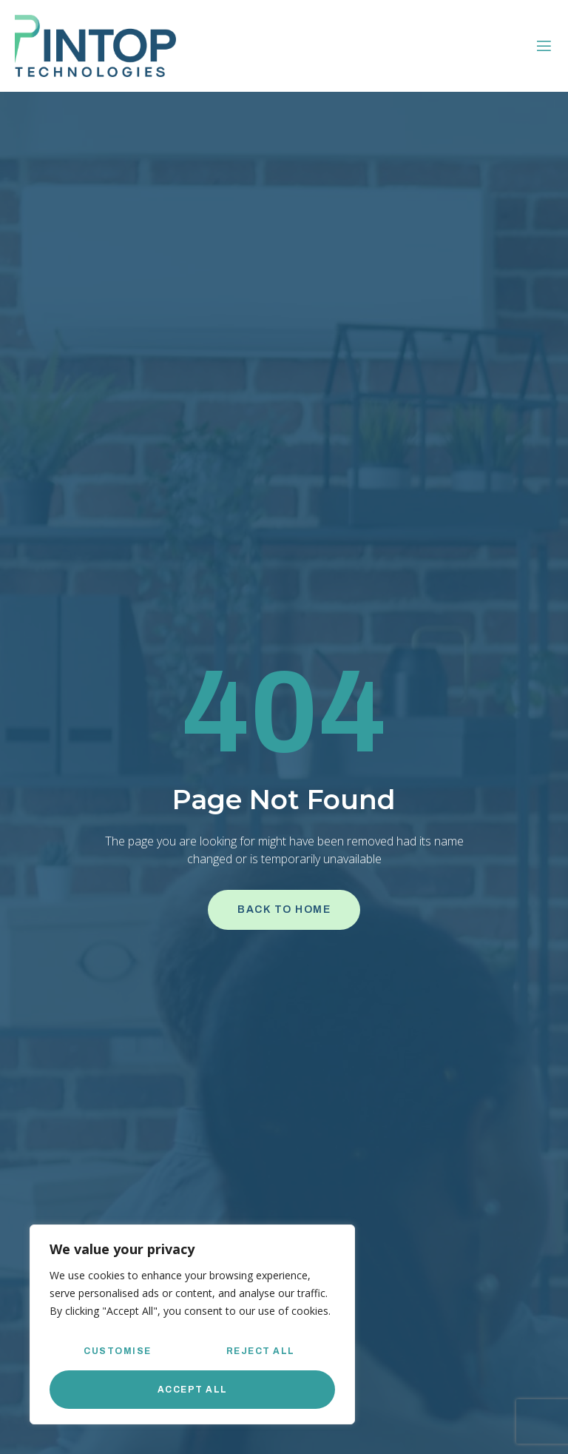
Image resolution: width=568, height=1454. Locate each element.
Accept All (193, 1389)
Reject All (260, 1351)
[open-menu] (544, 46)
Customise (118, 1351)
